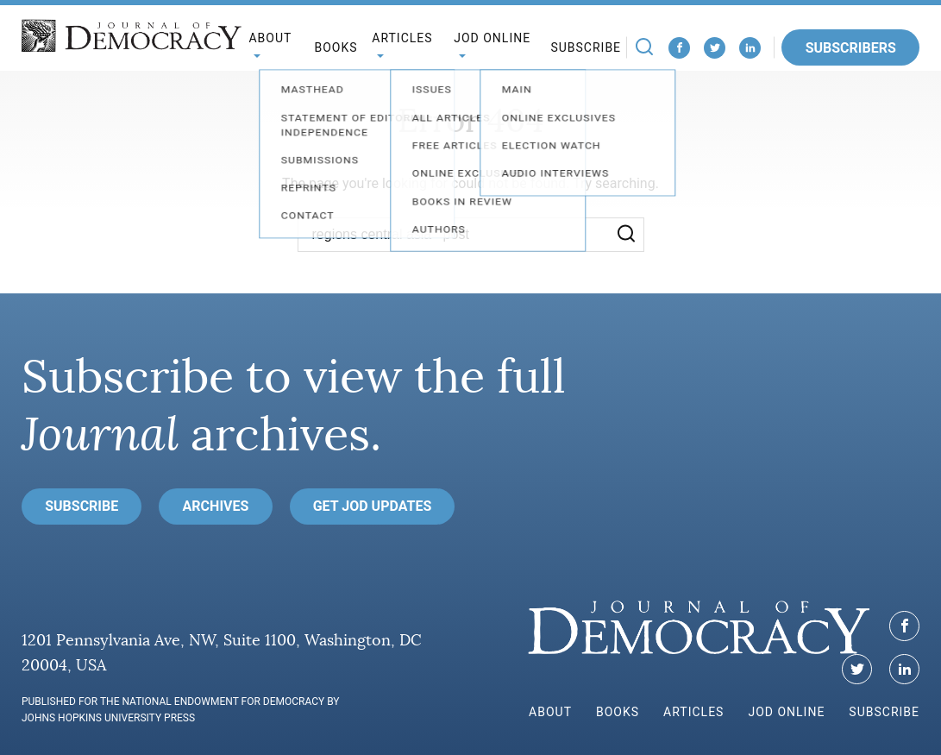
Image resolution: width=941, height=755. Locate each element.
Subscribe (585, 47)
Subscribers (851, 48)
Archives (216, 506)
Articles (693, 712)
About (550, 712)
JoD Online (786, 712)
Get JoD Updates (372, 506)
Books (335, 47)
